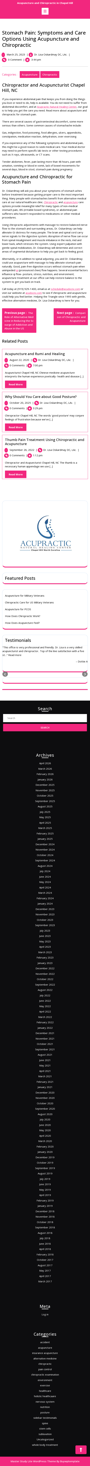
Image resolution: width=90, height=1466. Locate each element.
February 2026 (45, 899)
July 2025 (44, 917)
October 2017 (45, 1138)
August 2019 (45, 1095)
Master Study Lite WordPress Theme (33, 1461)
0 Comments (19, 455)
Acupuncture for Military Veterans (24, 356)
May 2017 (45, 1143)
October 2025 (45, 909)
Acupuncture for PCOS (18, 370)
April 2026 (45, 893)
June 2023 (45, 978)
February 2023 (45, 989)
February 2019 (45, 1108)
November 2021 (45, 1029)
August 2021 (45, 1037)
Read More (18, 475)
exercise (45, 1388)
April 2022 (45, 1016)
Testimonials (18, 401)
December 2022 (45, 994)
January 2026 (45, 901)
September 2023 (45, 973)
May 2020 (45, 1074)
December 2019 (45, 1087)
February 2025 (45, 928)
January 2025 (45, 930)
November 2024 (45, 936)
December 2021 (45, 1026)
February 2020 (45, 1082)
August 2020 (45, 1066)
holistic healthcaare (45, 1393)
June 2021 (45, 1039)
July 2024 (44, 946)
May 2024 (45, 952)
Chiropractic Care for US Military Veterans (29, 363)
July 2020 (44, 1069)
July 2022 (44, 1008)
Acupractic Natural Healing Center (57, 106)
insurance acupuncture (45, 1372)
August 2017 (45, 1140)
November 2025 (45, 907)
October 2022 (45, 1000)
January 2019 (45, 1111)
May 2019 (45, 1103)
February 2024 (45, 960)
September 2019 (45, 1092)
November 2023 (45, 968)
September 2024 (45, 941)
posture (45, 1401)
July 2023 (44, 976)
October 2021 (45, 1032)
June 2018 (45, 1130)
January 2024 (45, 962)
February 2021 (45, 1050)
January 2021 (45, 1053)
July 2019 (44, 1098)
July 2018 (44, 1127)
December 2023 (45, 965)
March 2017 (45, 1148)
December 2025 (45, 904)
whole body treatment (45, 1417)
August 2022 (45, 1005)
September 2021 (45, 1034)
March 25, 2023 (16, 54)
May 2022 (45, 1013)
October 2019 (45, 1090)
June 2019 (45, 1100)
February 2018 (45, 1135)
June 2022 (45, 1010)
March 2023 (45, 986)
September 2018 (45, 1122)
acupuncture (30, 74)
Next (85, 435)
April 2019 (45, 1106)
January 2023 (45, 992)
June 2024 (45, 949)
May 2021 (45, 1042)
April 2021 (45, 1045)
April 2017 (45, 1146)
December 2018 (45, 1114)
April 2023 (45, 984)
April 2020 (45, 1077)
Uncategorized (45, 1415)
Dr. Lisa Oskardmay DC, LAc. (51, 54)
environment (45, 1385)
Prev (5, 435)
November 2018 (45, 1116)
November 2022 (45, 997)
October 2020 (45, 1061)
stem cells (45, 1409)
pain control (45, 1380)
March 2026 (45, 896)
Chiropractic (51, 202)
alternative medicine (45, 1375)
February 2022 (45, 1021)
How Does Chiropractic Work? (22, 376)
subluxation (45, 1412)
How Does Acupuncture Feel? (22, 383)
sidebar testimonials (45, 1404)
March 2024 (45, 957)
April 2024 (45, 954)
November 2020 (45, 1058)
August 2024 (45, 944)
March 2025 (45, 925)
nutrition (45, 1399)
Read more (14, 415)
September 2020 (45, 1063)
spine (45, 1407)
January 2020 (45, 1085)
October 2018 (45, 1119)
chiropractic (50, 74)
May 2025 (45, 920)
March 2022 (45, 1018)
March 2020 (45, 1079)
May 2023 (45, 981)
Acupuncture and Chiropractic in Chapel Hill (45, 3)
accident (45, 1367)
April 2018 (45, 1132)
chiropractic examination (45, 1383)
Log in (45, 1313)
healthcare (45, 1391)
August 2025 (45, 915)
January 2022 (45, 1024)
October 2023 (45, 970)
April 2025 (45, 923)
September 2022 (45, 1002)
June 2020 (45, 1071)
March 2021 (45, 1047)
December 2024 (45, 933)
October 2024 (45, 938)
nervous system (45, 1396)
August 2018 (45, 1124)
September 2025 (45, 912)
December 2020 (45, 1055)
